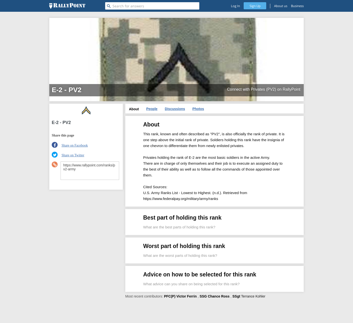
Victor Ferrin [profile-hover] (186, 296)
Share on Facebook (75, 145)
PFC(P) (170, 296)
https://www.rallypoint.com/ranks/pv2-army (90, 171)
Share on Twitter (73, 155)
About (134, 109)
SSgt (236, 296)
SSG (203, 296)
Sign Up (255, 6)
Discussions (175, 109)
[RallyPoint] (67, 6)
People (151, 109)
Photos (198, 109)
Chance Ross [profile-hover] (219, 296)
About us (280, 6)
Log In (235, 6)
